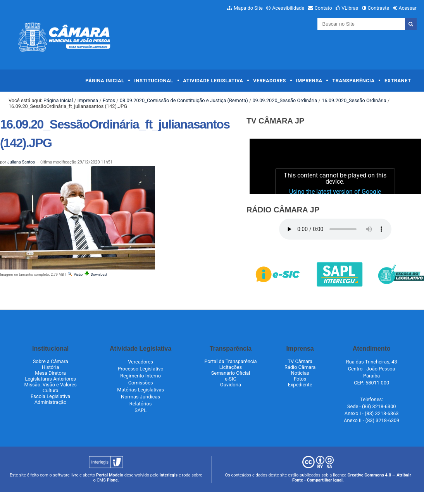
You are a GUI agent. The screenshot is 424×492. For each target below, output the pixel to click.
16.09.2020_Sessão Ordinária (354, 100)
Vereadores (269, 80)
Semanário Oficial (230, 373)
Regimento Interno (140, 376)
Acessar (407, 8)
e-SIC (230, 379)
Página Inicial (104, 80)
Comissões (140, 383)
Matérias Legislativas (140, 390)
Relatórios (140, 404)
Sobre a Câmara (50, 361)
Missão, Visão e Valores (50, 385)
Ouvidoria (230, 385)
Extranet (397, 80)
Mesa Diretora (50, 373)
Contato (323, 8)
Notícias (300, 373)
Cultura (51, 390)
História (50, 367)
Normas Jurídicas (140, 397)
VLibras (349, 8)
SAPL (140, 410)
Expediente (300, 385)
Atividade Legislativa (213, 80)
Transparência (353, 80)
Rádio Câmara (299, 367)
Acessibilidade (288, 8)
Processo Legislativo (141, 369)
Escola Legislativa (50, 396)
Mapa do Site (248, 8)
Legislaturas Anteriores (50, 379)
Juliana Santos (21, 162)
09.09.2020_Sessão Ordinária (284, 100)
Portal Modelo (109, 475)
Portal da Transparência (230, 361)
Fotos (109, 100)
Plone (112, 480)
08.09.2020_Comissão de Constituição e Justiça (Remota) (184, 100)
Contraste (379, 8)
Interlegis (168, 475)
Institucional (153, 80)
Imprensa (309, 80)
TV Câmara (300, 361)
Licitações (230, 367)
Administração (50, 402)
